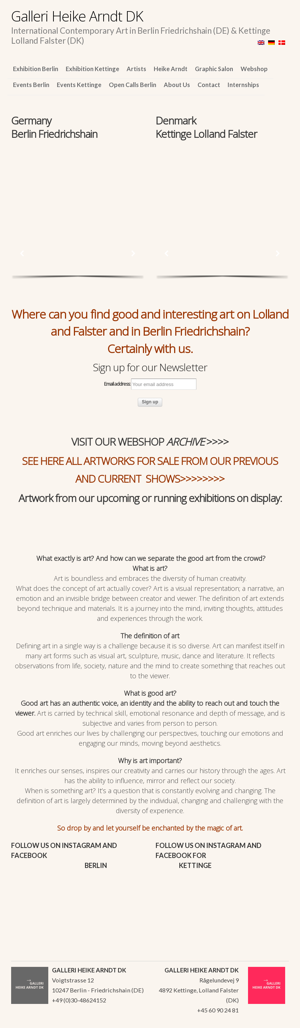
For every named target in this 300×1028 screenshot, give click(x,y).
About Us (177, 84)
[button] (22, 253)
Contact (209, 84)
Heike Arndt (171, 68)
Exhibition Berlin (35, 68)
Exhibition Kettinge (92, 68)
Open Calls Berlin (132, 84)
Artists (136, 68)
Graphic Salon (214, 68)
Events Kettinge (79, 84)
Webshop (254, 68)
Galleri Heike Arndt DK (77, 16)
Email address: (150, 384)
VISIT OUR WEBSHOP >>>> (150, 442)
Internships (243, 84)
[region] (77, 183)
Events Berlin (31, 84)
